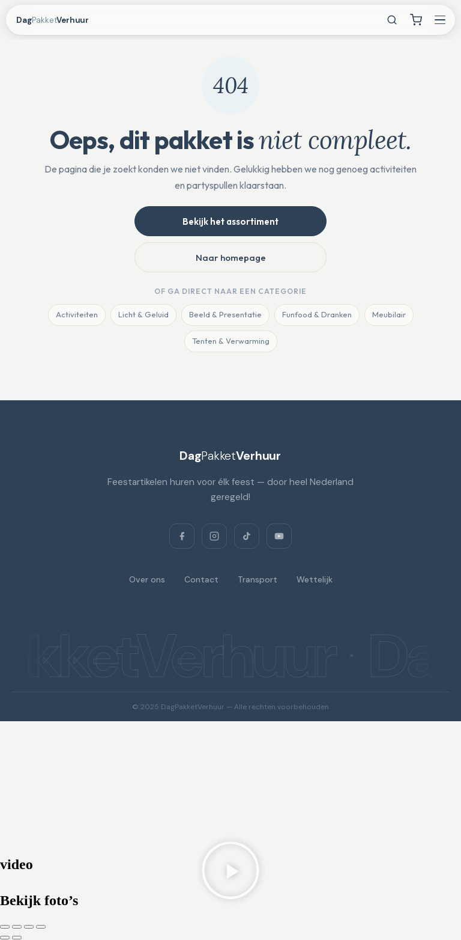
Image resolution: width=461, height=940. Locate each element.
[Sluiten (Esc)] (41, 927)
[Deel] (29, 927)
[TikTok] (246, 536)
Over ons (147, 579)
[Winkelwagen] (416, 20)
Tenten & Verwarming (231, 341)
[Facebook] (181, 536)
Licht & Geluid (143, 314)
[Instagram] (214, 536)
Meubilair (389, 314)
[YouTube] (279, 536)
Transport (257, 579)
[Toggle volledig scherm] (17, 927)
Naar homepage (231, 257)
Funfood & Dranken (317, 314)
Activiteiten (77, 314)
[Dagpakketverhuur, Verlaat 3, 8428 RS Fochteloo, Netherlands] (230, 788)
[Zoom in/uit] (5, 927)
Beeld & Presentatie (225, 314)
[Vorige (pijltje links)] (5, 937)
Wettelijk (315, 579)
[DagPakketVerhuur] (230, 455)
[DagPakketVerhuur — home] (63, 20)
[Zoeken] (392, 20)
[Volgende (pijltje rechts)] (17, 937)
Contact (201, 579)
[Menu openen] (440, 20)
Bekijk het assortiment (230, 221)
